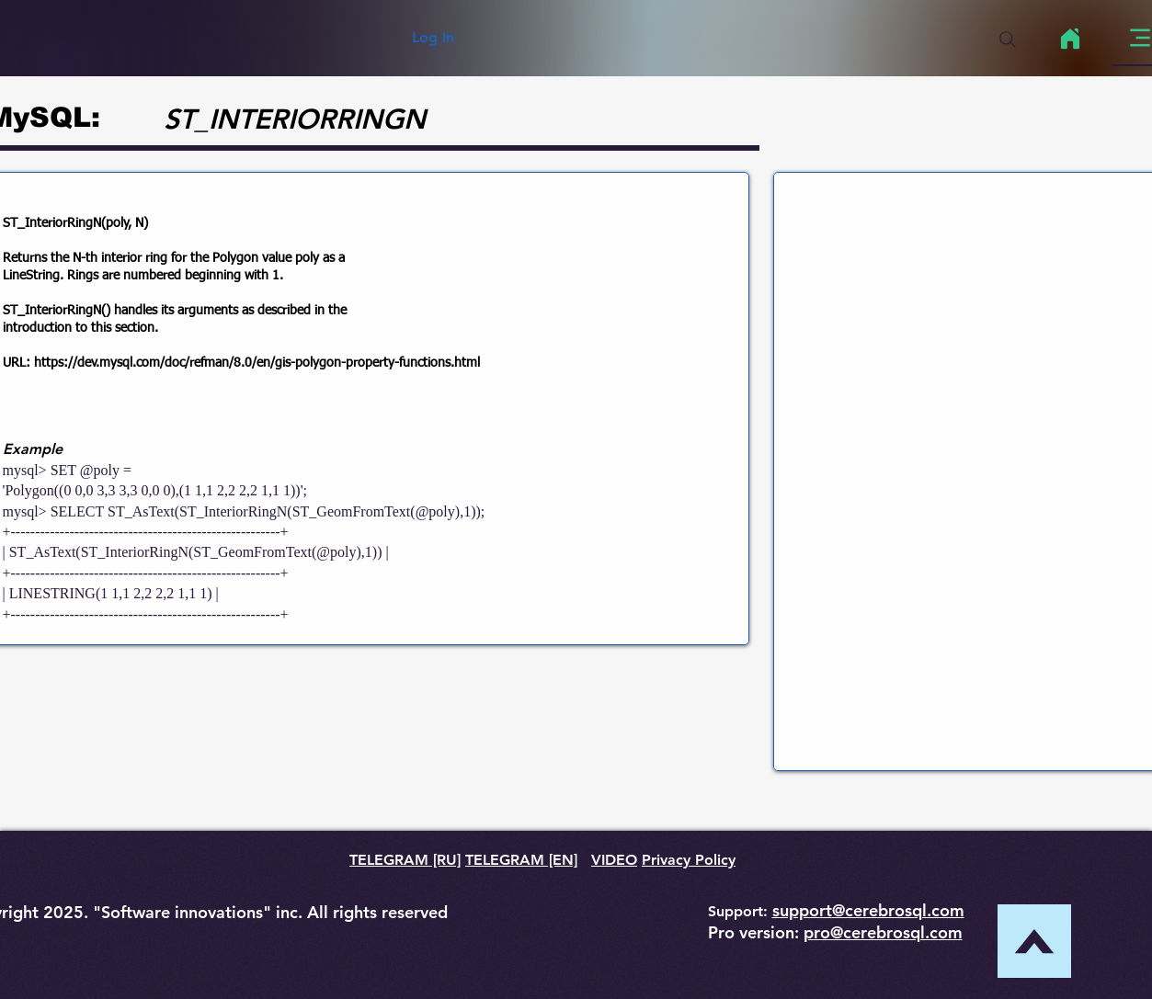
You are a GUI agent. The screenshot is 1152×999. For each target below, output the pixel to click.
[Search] (1007, 39)
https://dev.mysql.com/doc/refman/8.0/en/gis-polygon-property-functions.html (257, 363)
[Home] (1071, 38)
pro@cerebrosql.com (883, 932)
